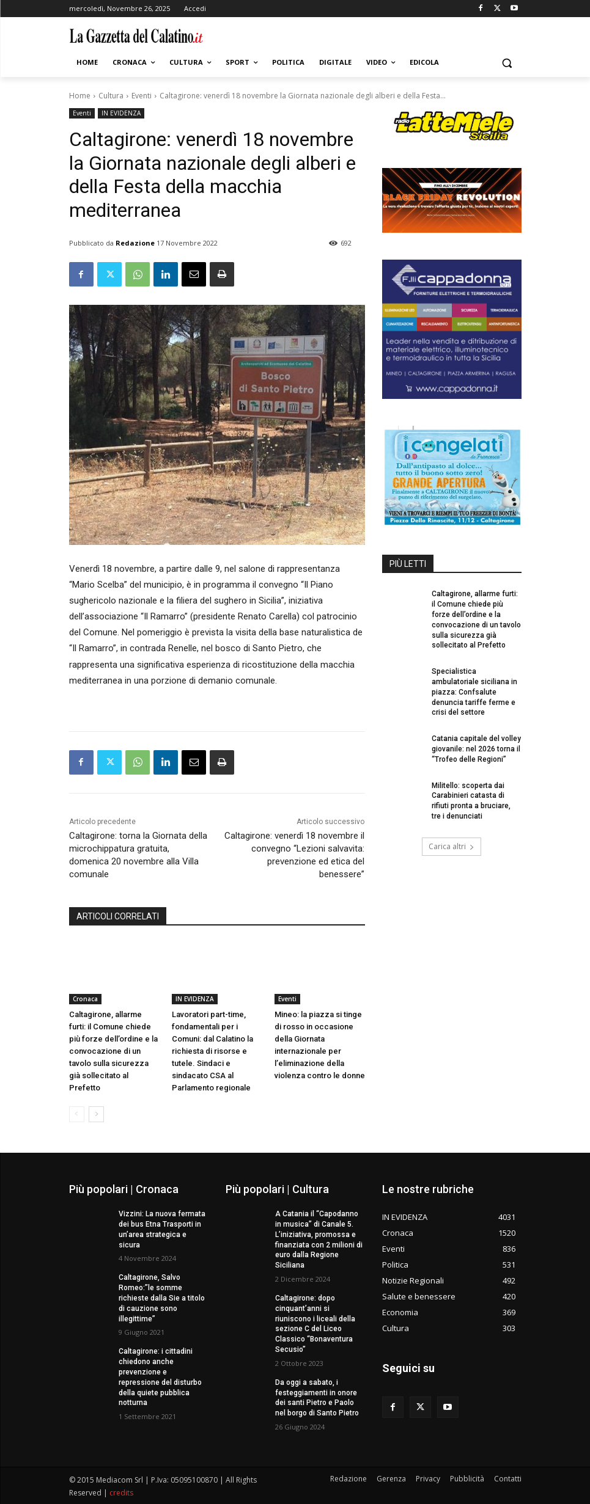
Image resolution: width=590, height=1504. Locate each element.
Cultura (111, 95)
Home (79, 95)
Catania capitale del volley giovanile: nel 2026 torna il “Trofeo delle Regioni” (476, 749)
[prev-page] (76, 1114)
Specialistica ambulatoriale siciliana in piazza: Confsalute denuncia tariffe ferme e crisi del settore (474, 692)
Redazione (135, 242)
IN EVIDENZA (121, 113)
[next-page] (96, 1114)
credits (121, 1493)
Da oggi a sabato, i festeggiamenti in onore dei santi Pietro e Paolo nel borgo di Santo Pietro (317, 1397)
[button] (507, 62)
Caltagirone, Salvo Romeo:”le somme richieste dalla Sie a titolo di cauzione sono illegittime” (162, 1298)
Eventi (141, 95)
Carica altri (451, 846)
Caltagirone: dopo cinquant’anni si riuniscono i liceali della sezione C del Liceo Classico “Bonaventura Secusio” (315, 1324)
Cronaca (85, 999)
